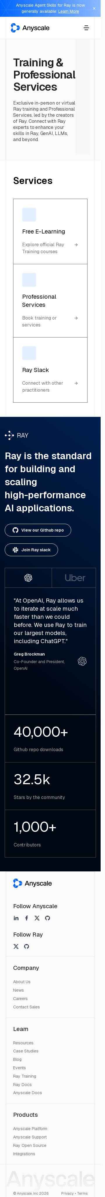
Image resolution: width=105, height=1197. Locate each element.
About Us (22, 981)
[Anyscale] (32, 883)
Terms (82, 1193)
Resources (23, 1042)
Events (19, 1067)
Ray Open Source (29, 1145)
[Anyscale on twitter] (37, 918)
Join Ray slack (31, 549)
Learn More (68, 11)
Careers (20, 998)
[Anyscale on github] (47, 918)
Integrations (24, 1153)
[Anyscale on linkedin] (16, 918)
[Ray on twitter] (16, 946)
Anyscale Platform (30, 1128)
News (18, 990)
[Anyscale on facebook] (26, 918)
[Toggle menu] (86, 27)
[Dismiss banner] (94, 8)
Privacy (67, 1193)
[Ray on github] (26, 946)
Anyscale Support (30, 1137)
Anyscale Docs (27, 1092)
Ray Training (24, 1076)
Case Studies (25, 1051)
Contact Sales (26, 1007)
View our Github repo (38, 530)
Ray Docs (22, 1084)
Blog (17, 1059)
